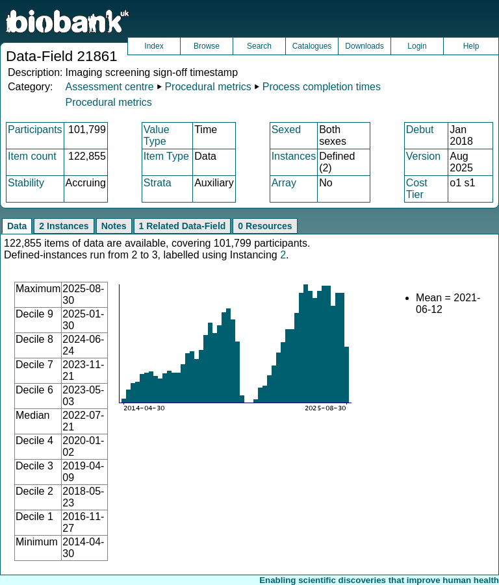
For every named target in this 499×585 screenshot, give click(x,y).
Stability (26, 182)
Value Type (157, 135)
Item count (32, 156)
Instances (294, 156)
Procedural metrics (207, 86)
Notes (114, 226)
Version (423, 156)
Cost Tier (417, 188)
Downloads (364, 46)
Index (153, 46)
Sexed (286, 129)
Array (284, 182)
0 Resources (265, 226)
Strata (158, 182)
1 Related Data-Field (182, 226)
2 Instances (63, 226)
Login (416, 46)
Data (17, 226)
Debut (420, 129)
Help (471, 46)
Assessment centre (109, 86)
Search (259, 46)
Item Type (166, 156)
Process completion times (321, 86)
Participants (35, 129)
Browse (207, 46)
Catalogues (312, 46)
